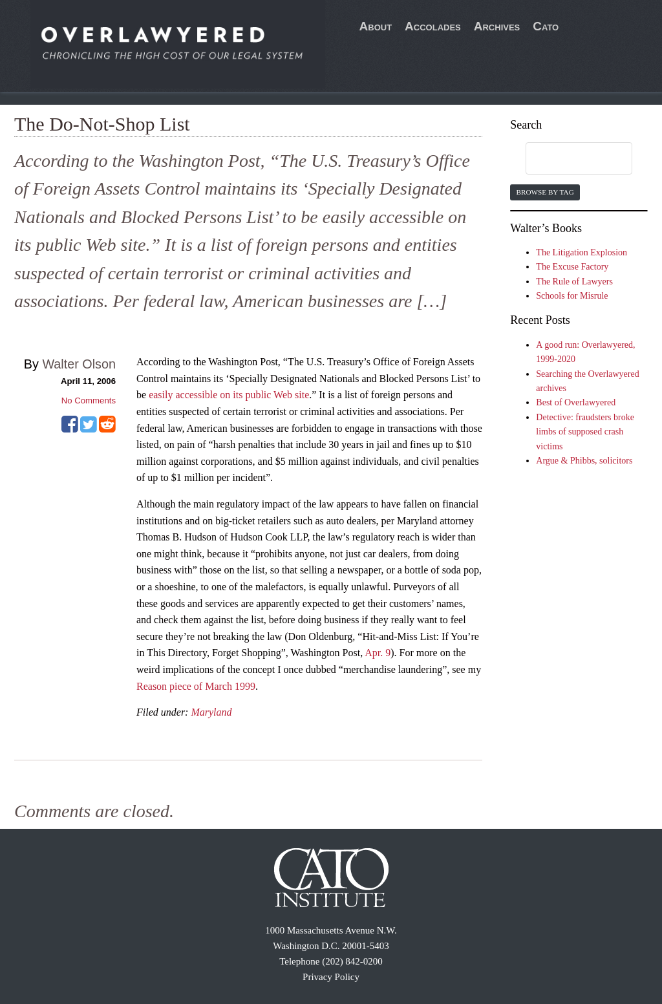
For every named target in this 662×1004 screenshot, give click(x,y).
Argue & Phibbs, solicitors (584, 460)
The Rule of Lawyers (574, 281)
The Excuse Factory (572, 267)
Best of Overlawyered (575, 402)
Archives (497, 26)
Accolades (433, 26)
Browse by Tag (544, 192)
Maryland (211, 712)
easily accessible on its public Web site (229, 394)
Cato (546, 26)
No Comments (88, 400)
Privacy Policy (331, 977)
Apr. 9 (377, 652)
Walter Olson (79, 364)
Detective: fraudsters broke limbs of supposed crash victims (585, 431)
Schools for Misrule (572, 296)
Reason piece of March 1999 (195, 686)
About (375, 26)
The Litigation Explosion (581, 252)
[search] (566, 159)
